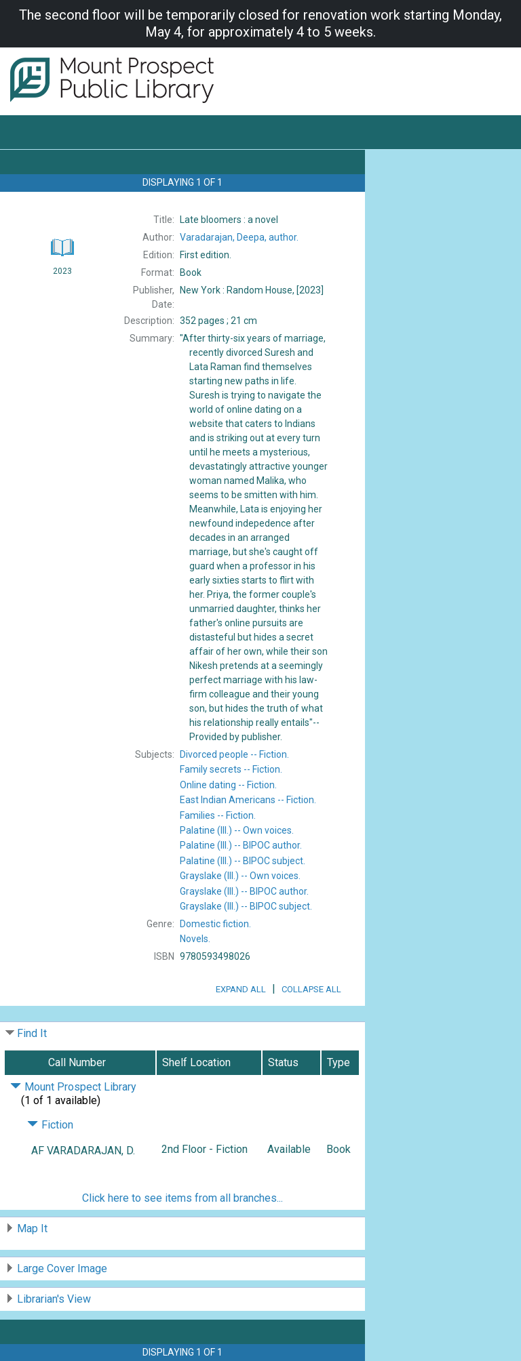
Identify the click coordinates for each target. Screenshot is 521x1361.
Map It (32, 1228)
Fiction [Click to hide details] (50, 1124)
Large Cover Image (62, 1268)
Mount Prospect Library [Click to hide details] (73, 1086)
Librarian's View (54, 1299)
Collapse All (311, 989)
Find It (32, 1033)
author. (239, 237)
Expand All (241, 989)
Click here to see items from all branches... (182, 1198)
